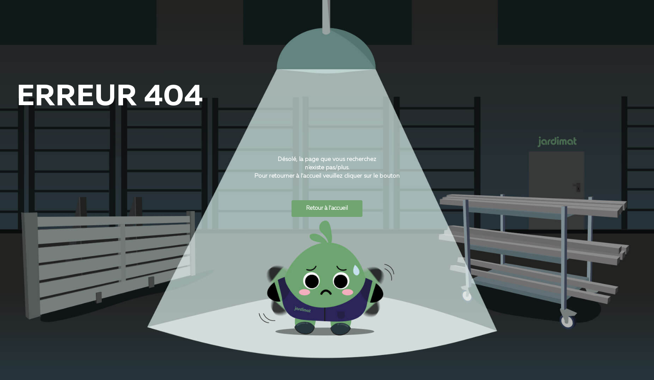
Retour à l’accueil (327, 208)
